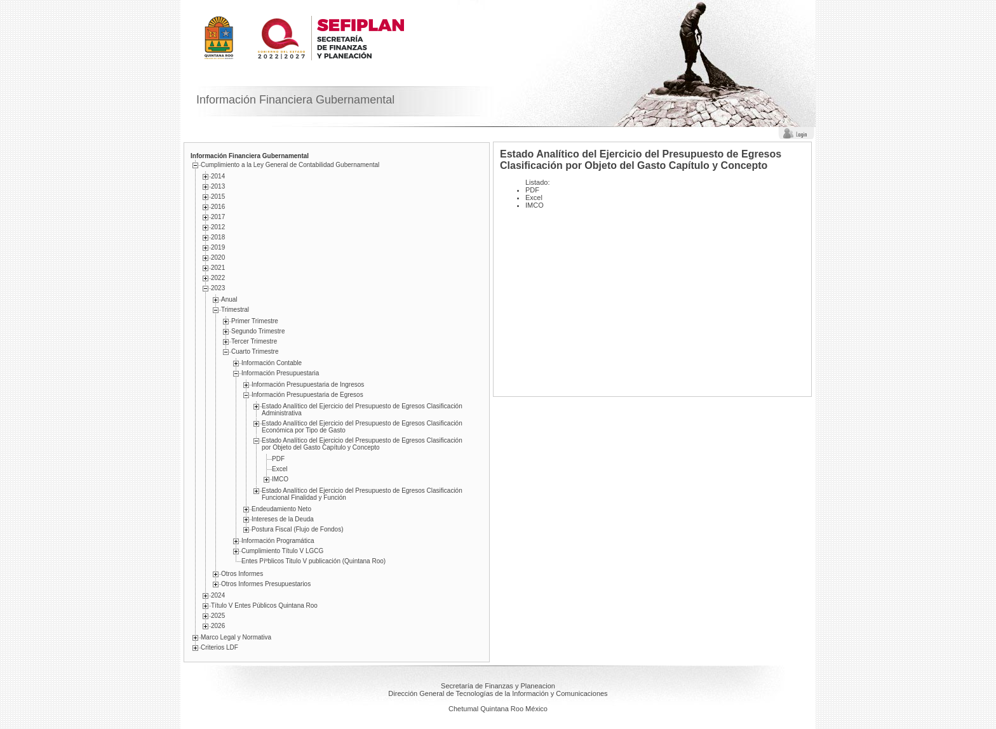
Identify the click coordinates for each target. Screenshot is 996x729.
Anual (229, 299)
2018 (218, 237)
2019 (218, 247)
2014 (218, 176)
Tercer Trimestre (254, 341)
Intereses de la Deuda (283, 519)
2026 (218, 625)
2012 (218, 227)
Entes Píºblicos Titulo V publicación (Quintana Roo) (313, 561)
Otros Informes (242, 573)
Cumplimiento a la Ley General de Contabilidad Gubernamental (290, 164)
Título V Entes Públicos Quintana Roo (264, 605)
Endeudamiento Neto (281, 508)
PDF (278, 458)
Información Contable (271, 362)
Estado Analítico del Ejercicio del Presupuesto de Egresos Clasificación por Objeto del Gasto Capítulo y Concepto (362, 444)
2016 (218, 206)
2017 (218, 216)
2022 (218, 277)
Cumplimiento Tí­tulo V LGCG (282, 550)
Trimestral (235, 309)
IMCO (280, 479)
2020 (218, 257)
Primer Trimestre (254, 321)
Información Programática (277, 540)
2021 (218, 267)
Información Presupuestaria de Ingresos (308, 384)
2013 (218, 186)
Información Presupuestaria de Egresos (307, 394)
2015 (218, 196)
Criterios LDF (219, 647)
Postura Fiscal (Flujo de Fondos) (298, 529)
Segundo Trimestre (258, 331)
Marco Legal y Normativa (236, 637)
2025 (218, 615)
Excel (279, 468)
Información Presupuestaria (280, 373)
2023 (218, 287)
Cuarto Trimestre (254, 351)
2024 (218, 595)
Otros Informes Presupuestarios (266, 583)
